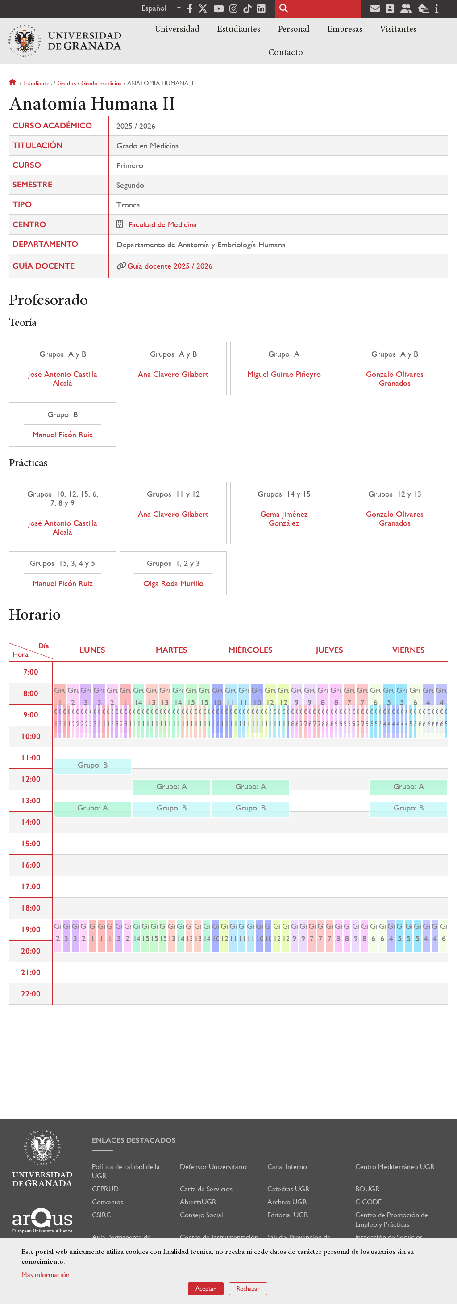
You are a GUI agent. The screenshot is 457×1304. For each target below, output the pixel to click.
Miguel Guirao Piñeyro (284, 374)
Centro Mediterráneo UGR (395, 1166)
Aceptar (205, 1288)
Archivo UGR (287, 1202)
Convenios (107, 1202)
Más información (45, 1274)
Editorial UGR (287, 1215)
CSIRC (101, 1215)
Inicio (13, 83)
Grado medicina (101, 83)
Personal (294, 29)
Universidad (177, 29)
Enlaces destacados (134, 1140)
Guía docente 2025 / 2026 (169, 265)
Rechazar (248, 1288)
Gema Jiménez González (284, 519)
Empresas (344, 29)
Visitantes (398, 29)
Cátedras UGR (288, 1189)
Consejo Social (201, 1215)
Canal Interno (287, 1166)
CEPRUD (105, 1189)
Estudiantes (238, 29)
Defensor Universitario (213, 1166)
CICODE (368, 1202)
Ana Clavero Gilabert (173, 374)
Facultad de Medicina (163, 224)
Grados (66, 83)
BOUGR (367, 1189)
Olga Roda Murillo (173, 583)
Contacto (285, 52)
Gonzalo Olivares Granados (395, 379)
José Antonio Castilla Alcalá (62, 379)
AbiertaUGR (198, 1202)
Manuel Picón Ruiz (63, 434)
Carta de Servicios (206, 1189)
